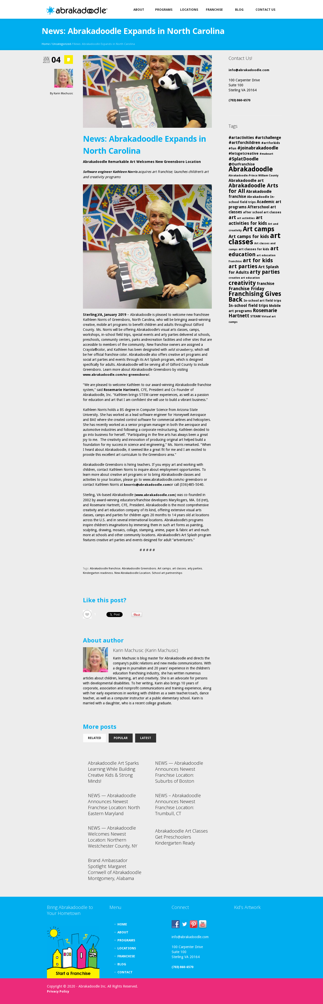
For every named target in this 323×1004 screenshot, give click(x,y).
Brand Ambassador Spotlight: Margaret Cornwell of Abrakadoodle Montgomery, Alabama (114, 869)
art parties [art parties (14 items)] (243, 266)
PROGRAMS (126, 940)
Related (94, 738)
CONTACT (125, 972)
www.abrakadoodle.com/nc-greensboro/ (116, 374)
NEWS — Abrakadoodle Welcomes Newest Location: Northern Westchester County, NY (112, 837)
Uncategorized (61, 44)
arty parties (195, 568)
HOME (122, 924)
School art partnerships (167, 573)
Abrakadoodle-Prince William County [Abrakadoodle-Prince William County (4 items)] (254, 175)
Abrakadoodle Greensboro (139, 568)
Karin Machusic (63, 93)
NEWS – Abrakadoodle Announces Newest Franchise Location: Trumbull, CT (178, 804)
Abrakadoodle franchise (105, 568)
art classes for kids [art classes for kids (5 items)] (254, 249)
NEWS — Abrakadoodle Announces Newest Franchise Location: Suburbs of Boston (179, 772)
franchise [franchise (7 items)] (265, 283)
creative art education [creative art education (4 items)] (244, 277)
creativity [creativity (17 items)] (242, 282)
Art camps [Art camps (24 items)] (258, 229)
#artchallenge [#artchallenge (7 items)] (268, 137)
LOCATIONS (126, 948)
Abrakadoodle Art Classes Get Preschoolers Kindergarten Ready (181, 837)
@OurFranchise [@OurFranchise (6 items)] (242, 164)
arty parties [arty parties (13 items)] (265, 272)
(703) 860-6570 (239, 100)
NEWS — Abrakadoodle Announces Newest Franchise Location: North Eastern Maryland (114, 804)
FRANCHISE (126, 956)
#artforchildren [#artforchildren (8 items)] (244, 142)
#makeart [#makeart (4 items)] (266, 153)
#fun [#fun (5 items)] (232, 148)
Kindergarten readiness (98, 573)
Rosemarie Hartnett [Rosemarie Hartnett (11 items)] (253, 313)
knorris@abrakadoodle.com (147, 485)
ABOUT (122, 932)
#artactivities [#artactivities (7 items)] (241, 137)
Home (46, 44)
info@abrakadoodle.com (249, 70)
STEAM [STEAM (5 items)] (255, 316)
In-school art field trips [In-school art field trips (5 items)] (262, 300)
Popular (121, 738)
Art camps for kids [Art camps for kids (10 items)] (249, 236)
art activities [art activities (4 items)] (246, 218)
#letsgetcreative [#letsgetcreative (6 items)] (244, 153)
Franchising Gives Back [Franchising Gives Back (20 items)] (255, 296)
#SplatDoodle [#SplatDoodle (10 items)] (244, 158)
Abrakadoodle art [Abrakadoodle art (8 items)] (246, 180)
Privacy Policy (58, 991)
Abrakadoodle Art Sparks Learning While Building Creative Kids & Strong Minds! (113, 772)
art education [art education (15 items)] (254, 251)
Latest (145, 738)
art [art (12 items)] (232, 217)
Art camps (164, 568)
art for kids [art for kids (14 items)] (258, 260)
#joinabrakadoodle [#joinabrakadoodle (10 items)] (257, 147)
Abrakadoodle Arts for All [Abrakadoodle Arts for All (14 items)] (253, 188)
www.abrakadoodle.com (155, 495)
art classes (179, 568)
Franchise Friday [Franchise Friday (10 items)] (246, 288)
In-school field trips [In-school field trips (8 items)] (248, 305)
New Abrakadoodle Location (132, 573)
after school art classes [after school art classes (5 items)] (262, 212)
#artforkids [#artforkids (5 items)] (270, 143)
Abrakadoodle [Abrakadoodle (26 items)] (251, 169)
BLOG (121, 964)
